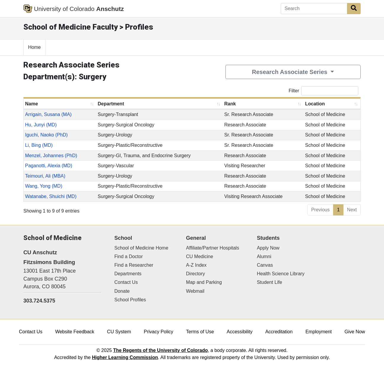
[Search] (314, 8)
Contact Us (126, 282)
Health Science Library (280, 273)
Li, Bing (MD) (39, 145)
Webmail (195, 291)
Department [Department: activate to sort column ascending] (111, 103)
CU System (119, 331)
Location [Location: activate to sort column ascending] (315, 103)
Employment (318, 331)
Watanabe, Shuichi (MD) (51, 196)
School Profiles (130, 299)
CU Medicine (199, 256)
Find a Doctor (128, 256)
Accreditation (279, 331)
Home (34, 47)
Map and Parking (204, 282)
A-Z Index (196, 265)
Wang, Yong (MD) (43, 186)
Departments (128, 273)
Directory (195, 273)
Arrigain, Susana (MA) (48, 114)
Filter (323, 90)
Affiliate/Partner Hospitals (212, 247)
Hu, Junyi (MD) (41, 124)
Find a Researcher (134, 265)
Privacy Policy (158, 331)
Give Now (355, 331)
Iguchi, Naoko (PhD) (46, 134)
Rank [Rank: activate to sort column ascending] (230, 103)
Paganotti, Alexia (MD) (48, 165)
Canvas (265, 265)
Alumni (264, 256)
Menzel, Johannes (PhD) (51, 155)
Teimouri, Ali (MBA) (45, 175)
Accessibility (239, 331)
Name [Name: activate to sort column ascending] (31, 103)
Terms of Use (200, 331)
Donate (122, 291)
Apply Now (268, 247)
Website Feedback (74, 331)
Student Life (269, 282)
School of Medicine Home (141, 247)
